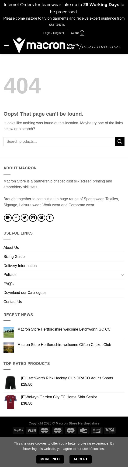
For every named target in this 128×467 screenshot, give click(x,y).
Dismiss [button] (72, 24)
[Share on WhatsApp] (8, 218)
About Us (11, 248)
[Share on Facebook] (16, 218)
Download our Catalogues (24, 293)
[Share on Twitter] (24, 218)
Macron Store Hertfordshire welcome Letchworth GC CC (64, 329)
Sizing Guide (14, 257)
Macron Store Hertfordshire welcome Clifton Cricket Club (64, 345)
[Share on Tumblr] (50, 218)
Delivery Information (20, 266)
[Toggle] (123, 275)
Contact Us (12, 302)
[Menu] (6, 45)
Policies (9, 275)
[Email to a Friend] (33, 218)
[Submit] (120, 141)
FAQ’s (8, 284)
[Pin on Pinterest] (41, 218)
